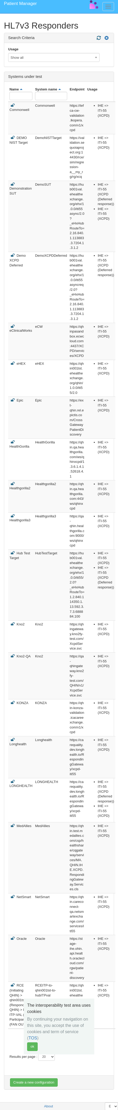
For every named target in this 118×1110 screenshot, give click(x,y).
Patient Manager (20, 3)
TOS (32, 1038)
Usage (13, 49)
